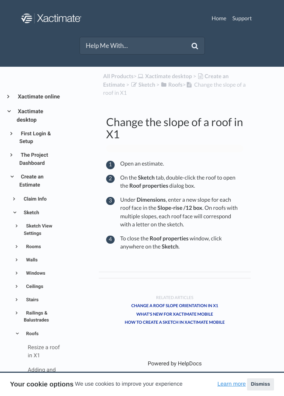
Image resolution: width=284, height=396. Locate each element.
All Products (118, 76)
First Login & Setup (35, 138)
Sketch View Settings (38, 229)
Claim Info (35, 199)
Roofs (31, 334)
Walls (31, 260)
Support (242, 18)
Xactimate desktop (30, 116)
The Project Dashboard (33, 159)
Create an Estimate (31, 181)
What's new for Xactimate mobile (174, 314)
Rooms (33, 247)
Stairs (31, 300)
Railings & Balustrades (36, 316)
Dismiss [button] (260, 384)
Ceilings (34, 286)
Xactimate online (38, 96)
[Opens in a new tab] (175, 363)
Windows (35, 273)
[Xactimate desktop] (164, 76)
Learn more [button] (231, 384)
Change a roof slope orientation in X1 (174, 305)
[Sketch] (143, 84)
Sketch (31, 213)
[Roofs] (171, 84)
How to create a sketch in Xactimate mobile (174, 322)
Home (219, 18)
